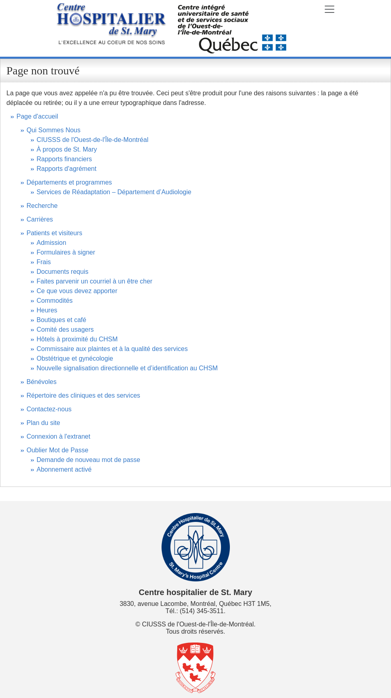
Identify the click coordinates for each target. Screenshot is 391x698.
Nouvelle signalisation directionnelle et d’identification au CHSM (127, 368)
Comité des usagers (65, 329)
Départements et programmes (69, 182)
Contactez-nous (49, 409)
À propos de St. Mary (67, 149)
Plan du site (43, 422)
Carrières (40, 219)
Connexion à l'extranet (58, 436)
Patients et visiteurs (54, 233)
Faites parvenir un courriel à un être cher (94, 281)
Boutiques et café (61, 319)
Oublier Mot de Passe (57, 450)
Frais (44, 262)
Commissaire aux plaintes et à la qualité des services (112, 348)
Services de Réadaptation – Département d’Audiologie (114, 192)
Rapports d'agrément (66, 168)
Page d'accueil (37, 116)
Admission (51, 242)
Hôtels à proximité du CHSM (77, 339)
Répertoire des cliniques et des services (83, 395)
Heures (47, 310)
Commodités (55, 300)
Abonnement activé (64, 469)
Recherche (42, 205)
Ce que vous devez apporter (77, 290)
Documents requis (62, 271)
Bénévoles (42, 381)
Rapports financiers (64, 159)
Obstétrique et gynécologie (75, 358)
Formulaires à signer (66, 252)
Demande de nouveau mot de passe (88, 459)
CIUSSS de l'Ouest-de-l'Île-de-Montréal (92, 139)
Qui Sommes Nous (53, 130)
